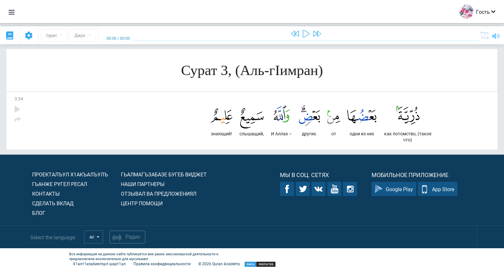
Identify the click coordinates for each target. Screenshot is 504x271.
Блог (38, 212)
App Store (437, 189)
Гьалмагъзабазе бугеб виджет (164, 174)
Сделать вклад (53, 203)
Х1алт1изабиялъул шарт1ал (99, 263)
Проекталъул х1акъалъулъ (70, 174)
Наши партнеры (143, 184)
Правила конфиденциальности (162, 263)
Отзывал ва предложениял (158, 193)
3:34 (18, 99)
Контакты (46, 193)
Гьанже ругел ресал (59, 184)
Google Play (394, 189)
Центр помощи (142, 203)
